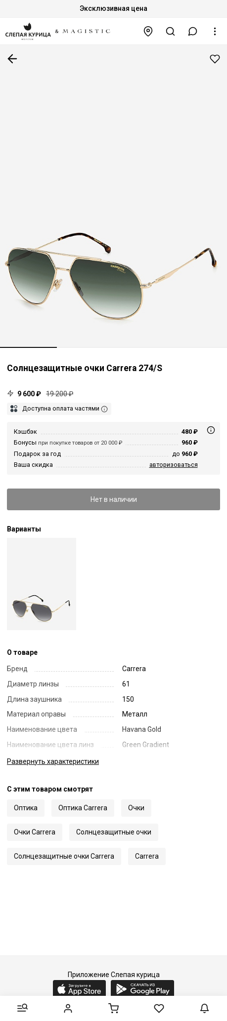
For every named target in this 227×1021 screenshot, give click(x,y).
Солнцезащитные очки (113, 832)
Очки (136, 808)
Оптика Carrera (82, 808)
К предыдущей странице (12, 59)
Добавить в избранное (215, 59)
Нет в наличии (114, 499)
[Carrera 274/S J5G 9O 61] (41, 584)
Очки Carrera (34, 832)
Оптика (26, 808)
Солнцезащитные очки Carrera (64, 856)
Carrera (147, 856)
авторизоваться (173, 464)
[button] (192, 31)
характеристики (53, 761)
